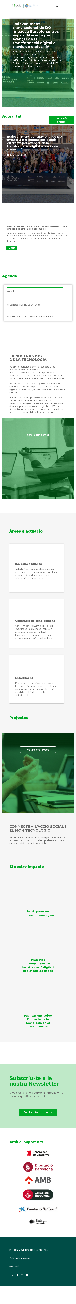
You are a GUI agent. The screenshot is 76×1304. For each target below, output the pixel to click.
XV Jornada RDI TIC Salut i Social (24, 304)
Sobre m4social (38, 434)
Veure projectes (38, 749)
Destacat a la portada (36, 155)
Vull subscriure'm (38, 1112)
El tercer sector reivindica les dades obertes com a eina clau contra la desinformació (36, 227)
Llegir (12, 247)
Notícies (52, 155)
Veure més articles (61, 120)
